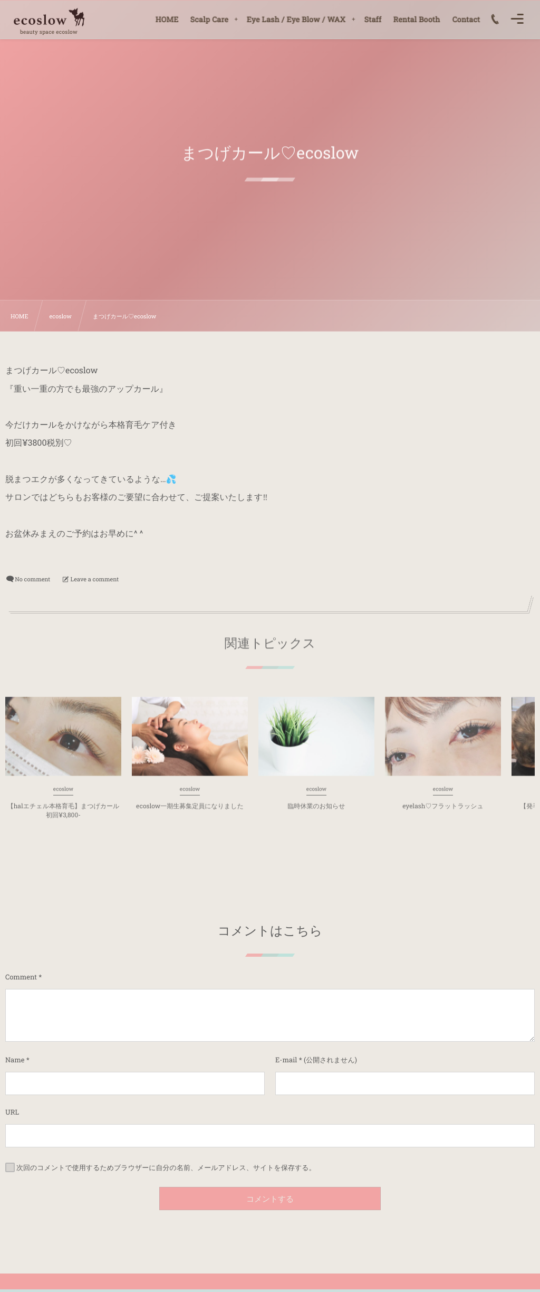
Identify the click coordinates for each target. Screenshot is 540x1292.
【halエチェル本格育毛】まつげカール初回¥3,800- (63, 814)
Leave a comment (95, 579)
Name (14, 1059)
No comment (32, 579)
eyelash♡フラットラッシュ (443, 810)
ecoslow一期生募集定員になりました (190, 810)
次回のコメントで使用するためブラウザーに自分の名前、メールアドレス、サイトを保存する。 (166, 1167)
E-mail (286, 1059)
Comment (21, 977)
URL (12, 1112)
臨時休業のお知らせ (316, 810)
